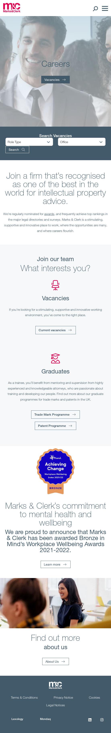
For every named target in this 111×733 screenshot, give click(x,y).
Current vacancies (52, 330)
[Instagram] (102, 722)
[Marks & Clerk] (12, 11)
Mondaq (45, 719)
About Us (52, 661)
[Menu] (104, 8)
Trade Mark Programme (52, 414)
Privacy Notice (63, 697)
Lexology (17, 719)
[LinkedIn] (90, 722)
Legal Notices (55, 705)
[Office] (84, 142)
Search (14, 149)
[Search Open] (95, 8)
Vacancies (52, 79)
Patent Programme (52, 426)
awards (49, 214)
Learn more (52, 564)
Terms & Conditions (24, 697)
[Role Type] (32, 142)
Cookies (94, 697)
